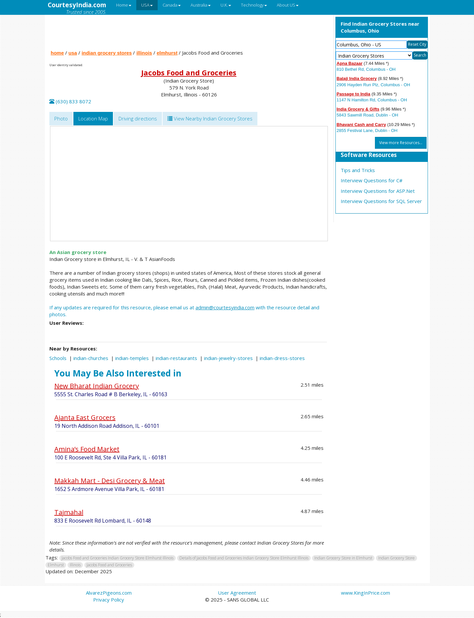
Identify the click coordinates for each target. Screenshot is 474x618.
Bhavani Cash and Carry (361, 124)
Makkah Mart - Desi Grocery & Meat (109, 480)
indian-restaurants (176, 358)
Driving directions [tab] (137, 118)
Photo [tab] (61, 118)
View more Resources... (400, 142)
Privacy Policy (108, 599)
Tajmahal (68, 512)
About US (288, 5)
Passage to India (354, 93)
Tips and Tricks (358, 170)
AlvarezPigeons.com (109, 592)
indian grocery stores (107, 53)
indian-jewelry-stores (228, 358)
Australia (201, 5)
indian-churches (90, 358)
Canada (172, 5)
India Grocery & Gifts (358, 109)
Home (123, 5)
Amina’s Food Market (86, 449)
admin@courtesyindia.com (225, 307)
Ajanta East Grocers (85, 417)
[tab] (210, 118)
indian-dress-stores (282, 358)
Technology (254, 5)
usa (72, 53)
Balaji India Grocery (357, 78)
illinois (144, 53)
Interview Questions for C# (372, 180)
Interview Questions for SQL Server (381, 201)
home (57, 53)
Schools (57, 358)
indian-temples (132, 358)
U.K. (226, 5)
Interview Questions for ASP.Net (378, 191)
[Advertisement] (189, 30)
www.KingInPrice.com (365, 592)
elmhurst (167, 53)
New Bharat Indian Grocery (96, 385)
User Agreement (237, 592)
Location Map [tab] (93, 118)
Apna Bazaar (350, 63)
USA (147, 5)
